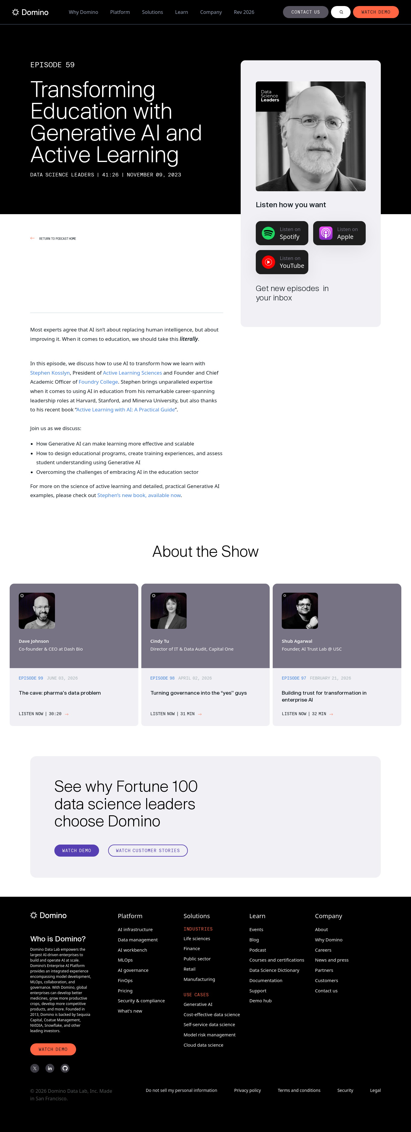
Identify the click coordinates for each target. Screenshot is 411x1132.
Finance (192, 947)
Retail (189, 968)
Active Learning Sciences (132, 372)
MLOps (125, 959)
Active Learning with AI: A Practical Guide (125, 409)
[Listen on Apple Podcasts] (339, 233)
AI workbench (132, 949)
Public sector (197, 958)
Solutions (152, 12)
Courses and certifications (276, 959)
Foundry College (98, 381)
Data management (138, 939)
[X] (34, 1068)
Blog (254, 939)
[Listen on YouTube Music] (282, 262)
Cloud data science (203, 1044)
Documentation (266, 979)
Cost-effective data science (212, 1013)
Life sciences (197, 937)
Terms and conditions (299, 1090)
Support (258, 989)
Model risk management (210, 1034)
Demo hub (260, 1000)
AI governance (133, 969)
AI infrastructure (135, 928)
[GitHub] (64, 1068)
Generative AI (198, 1003)
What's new (130, 1010)
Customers (326, 979)
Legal (375, 1090)
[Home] (30, 12)
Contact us (326, 989)
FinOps (125, 979)
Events (256, 928)
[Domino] (61, 914)
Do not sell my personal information (181, 1090)
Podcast (257, 949)
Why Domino (83, 12)
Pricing (125, 989)
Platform (120, 12)
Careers (323, 949)
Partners (324, 969)
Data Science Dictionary (274, 969)
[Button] (306, 12)
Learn (181, 12)
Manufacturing (199, 978)
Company (211, 12)
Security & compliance (141, 1000)
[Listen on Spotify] (282, 233)
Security (345, 1090)
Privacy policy (247, 1090)
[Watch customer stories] (148, 854)
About (321, 928)
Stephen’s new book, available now (139, 495)
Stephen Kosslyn (50, 372)
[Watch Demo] (76, 854)
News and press (331, 959)
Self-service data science (209, 1023)
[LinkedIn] (49, 1068)
